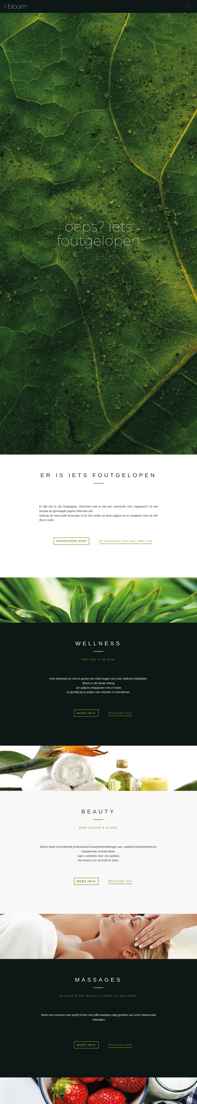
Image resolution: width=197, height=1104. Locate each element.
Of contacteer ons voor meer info (126, 541)
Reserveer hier (120, 713)
